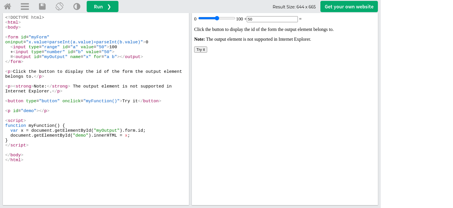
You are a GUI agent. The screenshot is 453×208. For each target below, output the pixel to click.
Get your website (349, 6)
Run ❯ (102, 6)
